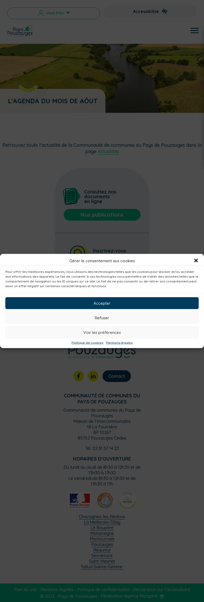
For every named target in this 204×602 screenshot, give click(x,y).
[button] (196, 260)
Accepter (102, 303)
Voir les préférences (102, 332)
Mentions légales (119, 342)
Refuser (102, 317)
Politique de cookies (87, 342)
